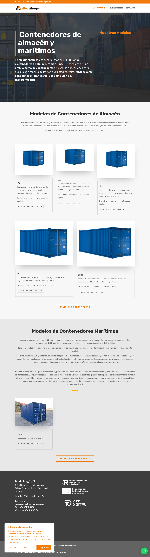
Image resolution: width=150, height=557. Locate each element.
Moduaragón (99, 8)
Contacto (130, 8)
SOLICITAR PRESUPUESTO (75, 307)
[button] (144, 550)
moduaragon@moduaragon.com (30, 504)
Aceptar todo (44, 547)
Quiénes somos (116, 8)
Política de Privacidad (67, 545)
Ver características (71, 203)
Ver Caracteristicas (31, 291)
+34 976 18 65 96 (27, 507)
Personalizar (14, 547)
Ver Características (30, 206)
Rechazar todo (29, 547)
